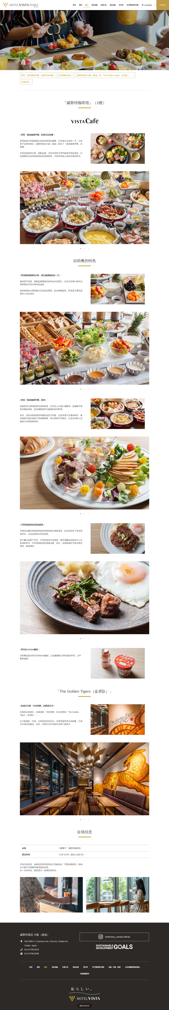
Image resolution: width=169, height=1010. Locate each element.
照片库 (121, 5)
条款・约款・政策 (114, 967)
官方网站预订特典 (133, 5)
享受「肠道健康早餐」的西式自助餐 (37, 75)
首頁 (74, 5)
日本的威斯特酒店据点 (132, 967)
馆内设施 (94, 5)
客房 (80, 5)
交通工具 (103, 5)
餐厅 (86, 5)
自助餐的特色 (65, 75)
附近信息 (113, 5)
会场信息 (25, 82)
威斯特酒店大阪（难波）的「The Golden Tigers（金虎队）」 (104, 75)
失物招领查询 (84, 974)
